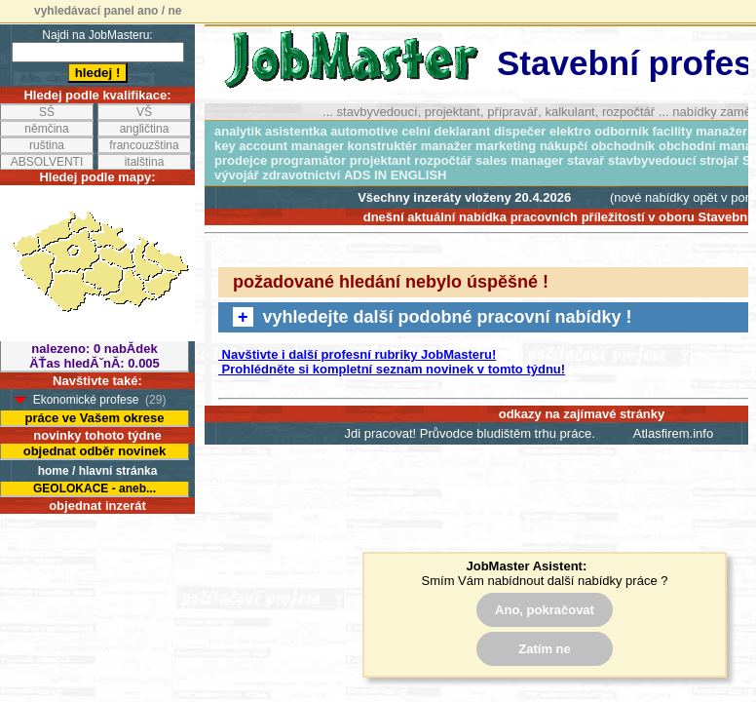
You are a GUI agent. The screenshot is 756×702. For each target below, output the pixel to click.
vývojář (236, 175)
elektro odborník (599, 131)
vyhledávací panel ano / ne (107, 11)
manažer (446, 145)
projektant (380, 160)
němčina (46, 129)
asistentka (296, 131)
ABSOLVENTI (47, 162)
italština (145, 162)
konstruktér (383, 145)
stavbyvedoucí (652, 160)
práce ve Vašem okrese (94, 417)
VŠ (144, 112)
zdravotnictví (301, 175)
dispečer (520, 131)
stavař (585, 160)
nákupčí (563, 145)
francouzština (143, 145)
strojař (718, 160)
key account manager (279, 145)
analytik (237, 131)
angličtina (145, 129)
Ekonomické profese (86, 400)
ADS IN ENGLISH (395, 175)
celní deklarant (445, 131)
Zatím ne (544, 649)
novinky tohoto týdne (97, 435)
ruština (46, 145)
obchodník (623, 145)
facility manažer (700, 131)
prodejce (240, 160)
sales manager (519, 160)
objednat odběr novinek (95, 451)
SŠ (47, 112)
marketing (505, 145)
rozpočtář (443, 160)
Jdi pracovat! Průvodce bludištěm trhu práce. (470, 433)
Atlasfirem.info (673, 433)
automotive (363, 131)
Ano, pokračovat (544, 610)
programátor (308, 160)
